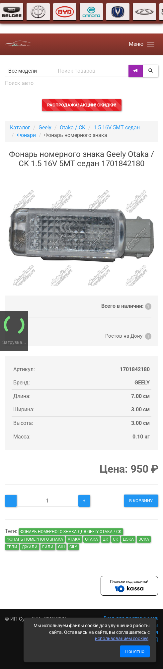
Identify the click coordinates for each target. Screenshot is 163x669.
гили (47, 547)
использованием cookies (121, 638)
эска (143, 539)
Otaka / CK (72, 127)
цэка (128, 539)
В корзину (141, 500)
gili (61, 547)
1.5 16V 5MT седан (117, 127)
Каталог (20, 127)
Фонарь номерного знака (35, 539)
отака (91, 539)
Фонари (26, 135)
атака (74, 539)
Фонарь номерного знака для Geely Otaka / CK (71, 531)
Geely (45, 127)
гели (12, 547)
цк (105, 539)
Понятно (134, 651)
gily (73, 547)
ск (115, 539)
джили (30, 547)
